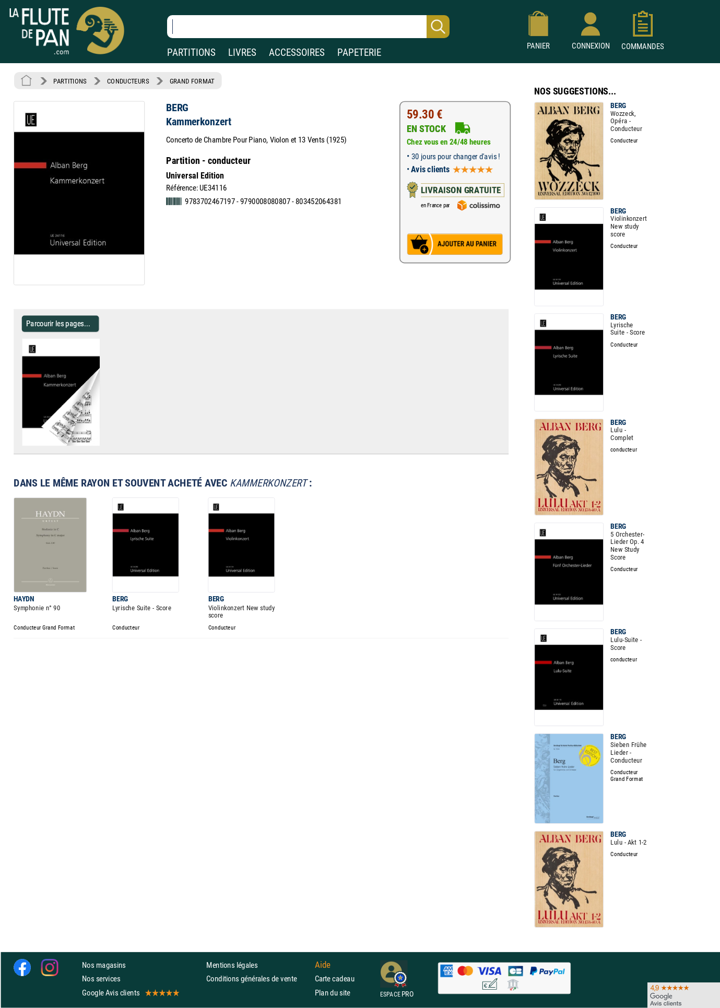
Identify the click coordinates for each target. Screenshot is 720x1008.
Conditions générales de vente (258, 979)
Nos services (101, 979)
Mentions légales (231, 964)
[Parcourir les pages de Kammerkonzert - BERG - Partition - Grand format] (104, 444)
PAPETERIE (359, 52)
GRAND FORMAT (192, 81)
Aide (323, 965)
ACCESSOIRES (297, 52)
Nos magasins (104, 964)
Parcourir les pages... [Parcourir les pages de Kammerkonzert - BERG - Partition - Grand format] (58, 323)
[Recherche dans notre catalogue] (308, 26)
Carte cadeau (335, 979)
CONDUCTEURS (128, 81)
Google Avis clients (130, 992)
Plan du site (332, 992)
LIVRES (242, 52)
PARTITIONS (191, 52)
